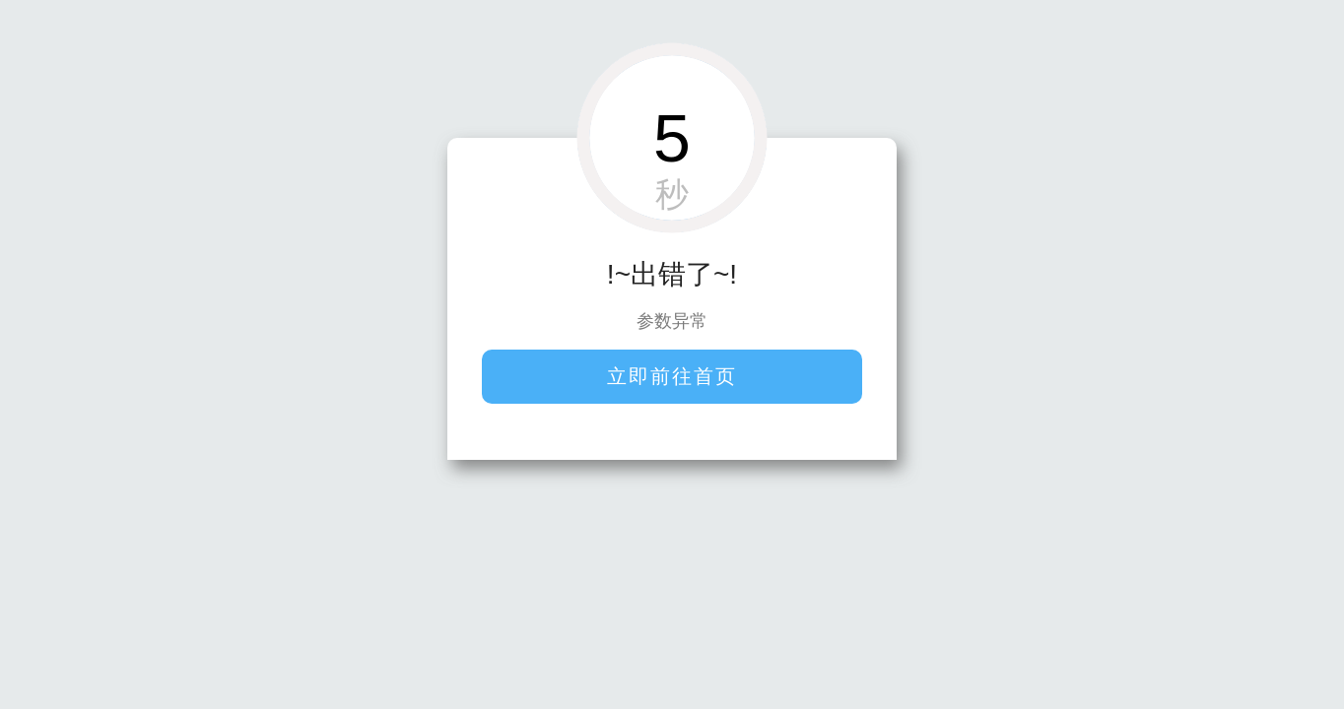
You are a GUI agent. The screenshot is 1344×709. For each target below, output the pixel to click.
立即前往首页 (672, 376)
